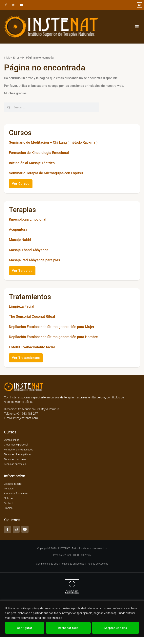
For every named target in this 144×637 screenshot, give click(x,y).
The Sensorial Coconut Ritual (32, 316)
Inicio (7, 57)
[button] (137, 26)
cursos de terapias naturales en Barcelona (78, 397)
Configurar (24, 627)
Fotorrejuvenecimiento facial (32, 347)
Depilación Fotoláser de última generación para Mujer (51, 327)
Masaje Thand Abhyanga (29, 250)
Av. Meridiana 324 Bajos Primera (38, 409)
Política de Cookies (97, 563)
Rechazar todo (68, 627)
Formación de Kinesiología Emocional (39, 153)
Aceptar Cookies (115, 627)
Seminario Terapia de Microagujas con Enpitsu (46, 173)
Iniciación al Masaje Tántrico (32, 163)
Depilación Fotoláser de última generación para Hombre (53, 337)
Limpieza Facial (21, 306)
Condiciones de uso (47, 563)
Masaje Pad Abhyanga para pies (34, 260)
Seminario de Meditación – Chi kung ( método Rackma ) (53, 142)
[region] (72, 618)
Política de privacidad (72, 563)
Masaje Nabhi (20, 240)
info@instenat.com (25, 418)
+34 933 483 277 (27, 413)
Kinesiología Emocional (27, 219)
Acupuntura (18, 229)
